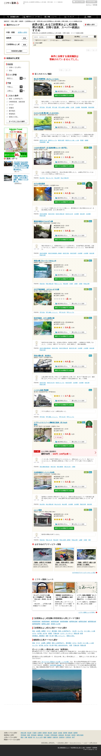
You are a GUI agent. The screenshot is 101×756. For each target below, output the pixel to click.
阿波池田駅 (43, 142)
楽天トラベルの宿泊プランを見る (64, 95)
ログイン (89, 5)
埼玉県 (29, 733)
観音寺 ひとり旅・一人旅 (72, 140)
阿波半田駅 (91, 107)
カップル (80, 631)
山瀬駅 (80, 540)
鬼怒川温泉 (80, 735)
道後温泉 (61, 735)
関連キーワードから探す (12, 739)
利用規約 (88, 747)
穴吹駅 (71, 283)
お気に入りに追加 (79, 91)
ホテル (34, 633)
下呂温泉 (47, 735)
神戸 (73, 737)
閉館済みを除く (79, 40)
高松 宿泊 (53, 466)
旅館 (47, 636)
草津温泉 (23, 735)
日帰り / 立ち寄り (15, 67)
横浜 (22, 737)
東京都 (50, 733)
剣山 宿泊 (42, 178)
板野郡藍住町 (92, 621)
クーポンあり (54, 40)
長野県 (65, 733)
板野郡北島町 (83, 621)
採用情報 (94, 747)
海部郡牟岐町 (46, 621)
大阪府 (55, 733)
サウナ (49, 631)
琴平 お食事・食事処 (63, 107)
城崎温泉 (40, 735)
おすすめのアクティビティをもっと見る (83, 572)
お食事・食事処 (41, 631)
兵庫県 (39, 733)
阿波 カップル (58, 283)
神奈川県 (23, 733)
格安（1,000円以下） (64, 631)
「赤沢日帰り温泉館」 (56, 665)
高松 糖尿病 (60, 466)
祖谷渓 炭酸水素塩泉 (45, 348)
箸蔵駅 (86, 140)
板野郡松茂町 (73, 621)
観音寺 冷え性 (43, 140)
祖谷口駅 (82, 214)
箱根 (28, 735)
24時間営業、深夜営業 (17, 102)
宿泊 (33, 631)
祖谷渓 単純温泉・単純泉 (55, 253)
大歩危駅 (88, 214)
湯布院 (73, 735)
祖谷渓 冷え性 (69, 214)
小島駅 (76, 283)
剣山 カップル (49, 178)
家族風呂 (12, 114)
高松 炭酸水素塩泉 (44, 466)
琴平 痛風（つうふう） (52, 312)
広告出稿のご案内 (63, 742)
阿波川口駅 (43, 215)
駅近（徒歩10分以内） (62, 645)
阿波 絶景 (65, 283)
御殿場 (49, 737)
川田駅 (80, 283)
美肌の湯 (76, 633)
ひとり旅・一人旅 (89, 631)
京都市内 (62, 737)
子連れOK (56, 633)
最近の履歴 (91, 1)
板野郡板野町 (36, 624)
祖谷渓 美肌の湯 (60, 214)
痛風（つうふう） (60, 636)
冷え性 (74, 631)
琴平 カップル (70, 312)
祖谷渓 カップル (60, 382)
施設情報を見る (62, 91)
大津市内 (68, 737)
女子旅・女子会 (42, 633)
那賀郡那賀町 (36, 621)
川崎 (25, 737)
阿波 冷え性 (49, 540)
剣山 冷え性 (57, 504)
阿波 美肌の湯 (49, 283)
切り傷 (51, 636)
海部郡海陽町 (64, 621)
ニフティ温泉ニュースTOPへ (87, 612)
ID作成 (95, 5)
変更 (24, 38)
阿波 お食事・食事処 (65, 540)
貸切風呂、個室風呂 (38, 636)
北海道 (60, 733)
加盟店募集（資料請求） (48, 742)
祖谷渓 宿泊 (51, 214)
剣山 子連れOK (65, 178)
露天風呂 (54, 631)
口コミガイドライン (75, 742)
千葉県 (34, 733)
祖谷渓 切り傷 (72, 348)
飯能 (45, 737)
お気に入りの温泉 (78, 1)
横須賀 (30, 737)
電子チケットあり (41, 40)
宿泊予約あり (66, 40)
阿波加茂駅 (84, 107)
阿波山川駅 (86, 283)
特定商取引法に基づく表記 (78, 747)
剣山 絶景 (56, 178)
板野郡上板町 (46, 624)
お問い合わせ (93, 742)
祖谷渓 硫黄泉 (43, 214)
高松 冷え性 (67, 466)
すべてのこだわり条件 (17, 121)
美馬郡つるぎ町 (55, 624)
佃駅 (48, 142)
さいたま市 (39, 737)
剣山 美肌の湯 (49, 504)
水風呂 (50, 633)
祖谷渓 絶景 (73, 253)
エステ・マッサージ (66, 633)
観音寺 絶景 (61, 140)
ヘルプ (85, 742)
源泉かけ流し (71, 636)
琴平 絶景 (48, 107)
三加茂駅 (77, 107)
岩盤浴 (11, 108)
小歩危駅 (76, 214)
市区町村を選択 (16, 51)
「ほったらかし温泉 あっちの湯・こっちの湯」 (55, 661)
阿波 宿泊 (42, 283)
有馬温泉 (33, 735)
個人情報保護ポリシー (64, 747)
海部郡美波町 (55, 621)
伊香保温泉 (53, 735)
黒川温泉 (67, 735)
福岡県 (75, 733)
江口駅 (72, 107)
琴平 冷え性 (62, 312)
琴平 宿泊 (42, 107)
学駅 (89, 540)
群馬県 (45, 733)
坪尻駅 (82, 140)
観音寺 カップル (52, 140)
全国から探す (22, 32)
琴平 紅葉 (54, 107)
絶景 (81, 633)
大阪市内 (55, 737)
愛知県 (70, 733)
